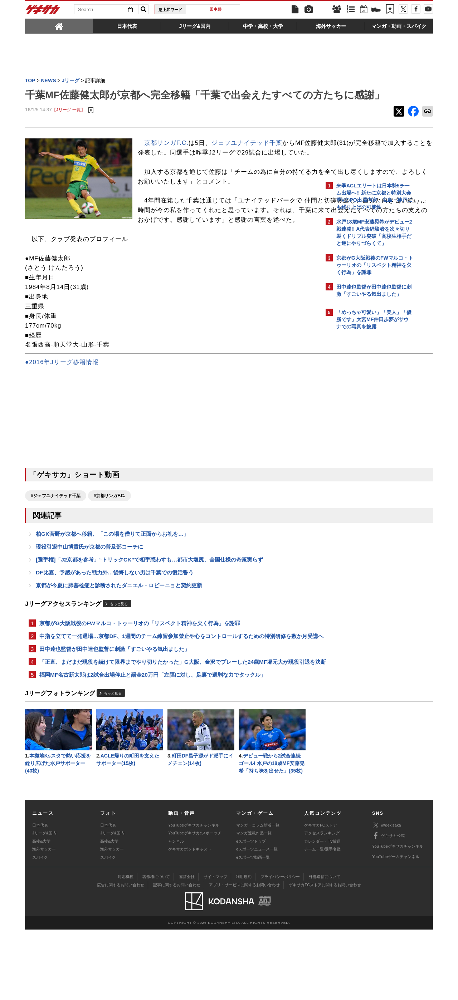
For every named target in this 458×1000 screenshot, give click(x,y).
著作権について (156, 947)
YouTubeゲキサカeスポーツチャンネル (194, 907)
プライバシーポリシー (280, 947)
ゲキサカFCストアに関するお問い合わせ (325, 955)
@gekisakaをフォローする (365, 441)
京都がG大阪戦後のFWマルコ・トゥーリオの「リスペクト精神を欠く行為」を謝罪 (139, 672)
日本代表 (40, 895)
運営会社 (187, 947)
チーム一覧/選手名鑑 (322, 919)
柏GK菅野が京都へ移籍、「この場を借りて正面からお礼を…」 (112, 579)
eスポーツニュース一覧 (257, 919)
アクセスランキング (322, 903)
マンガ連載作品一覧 (254, 903)
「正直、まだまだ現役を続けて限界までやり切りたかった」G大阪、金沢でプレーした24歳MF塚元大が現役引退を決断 (171, 725)
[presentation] (59, 26)
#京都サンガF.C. (109, 539)
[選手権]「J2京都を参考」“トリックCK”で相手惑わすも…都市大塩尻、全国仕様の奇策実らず (149, 606)
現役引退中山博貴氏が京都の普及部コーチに (89, 592)
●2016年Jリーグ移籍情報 (62, 406)
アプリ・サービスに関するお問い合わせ (244, 955)
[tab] (59, 26)
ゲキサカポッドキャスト (189, 919)
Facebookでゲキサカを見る (366, 456)
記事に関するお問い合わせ (176, 955)
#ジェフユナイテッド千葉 (56, 539)
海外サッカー (44, 919)
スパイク (40, 927)
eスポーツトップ (251, 911)
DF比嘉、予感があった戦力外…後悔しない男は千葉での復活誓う (115, 620)
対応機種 (125, 947)
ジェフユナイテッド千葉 (246, 158)
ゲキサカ (43, 11)
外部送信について (324, 947)
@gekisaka (386, 895)
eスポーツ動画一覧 (253, 927)
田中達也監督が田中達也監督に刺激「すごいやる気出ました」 (114, 707)
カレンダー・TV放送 (322, 911)
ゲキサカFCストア (320, 895)
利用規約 (244, 947)
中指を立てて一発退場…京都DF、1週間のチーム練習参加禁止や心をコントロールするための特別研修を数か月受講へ (173, 689)
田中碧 (215, 9)
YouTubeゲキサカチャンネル (193, 895)
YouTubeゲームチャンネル (395, 927)
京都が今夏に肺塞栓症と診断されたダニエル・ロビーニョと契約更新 (119, 633)
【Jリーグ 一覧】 (68, 125)
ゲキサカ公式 (388, 906)
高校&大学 (41, 911)
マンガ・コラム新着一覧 (257, 895)
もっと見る (119, 652)
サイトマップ (215, 947)
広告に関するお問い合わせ (120, 955)
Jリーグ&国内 (44, 903)
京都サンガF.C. (166, 158)
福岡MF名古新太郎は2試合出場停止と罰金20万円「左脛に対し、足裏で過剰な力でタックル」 (152, 743)
